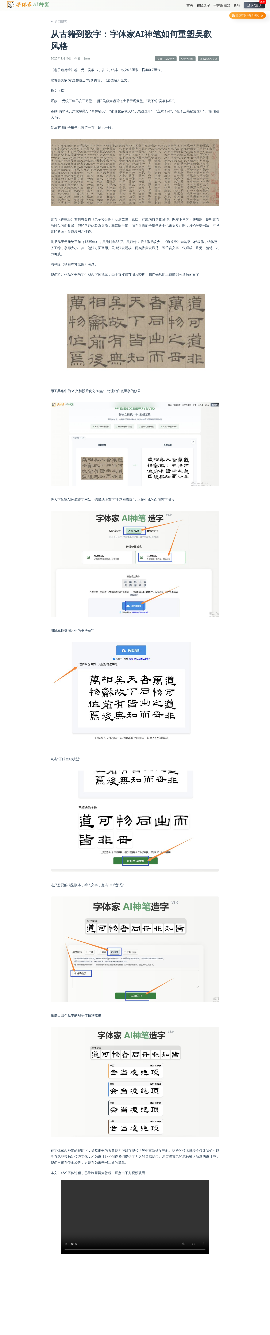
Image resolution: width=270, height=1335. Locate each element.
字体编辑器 (221, 5)
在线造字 (203, 5)
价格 (237, 5)
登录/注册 (256, 4)
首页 (189, 5)
